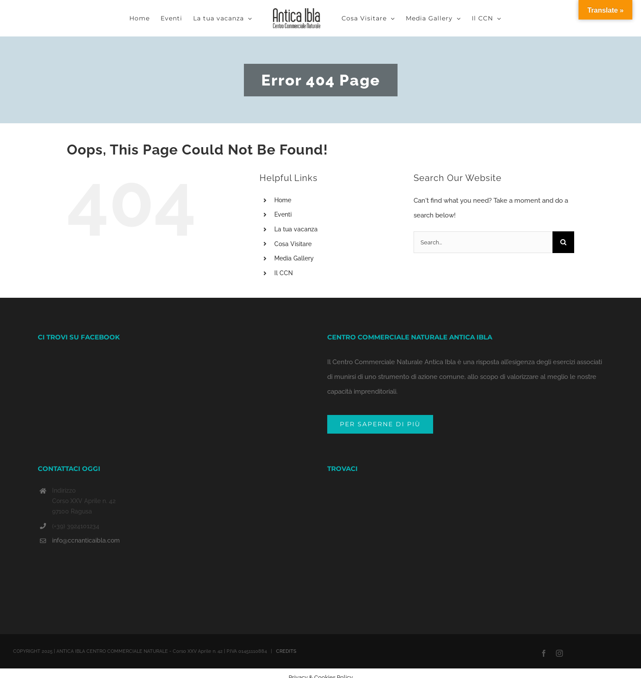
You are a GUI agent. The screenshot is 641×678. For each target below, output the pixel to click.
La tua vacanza (296, 229)
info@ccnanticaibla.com (86, 510)
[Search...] (483, 242)
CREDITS (286, 621)
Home (282, 200)
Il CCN (283, 273)
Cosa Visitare (293, 243)
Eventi (283, 214)
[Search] (563, 242)
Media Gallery (294, 258)
